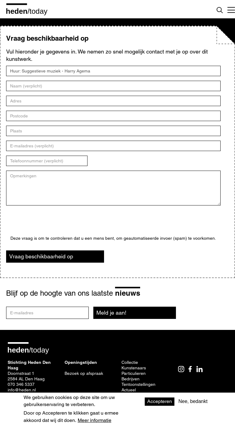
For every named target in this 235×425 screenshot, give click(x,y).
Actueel (128, 389)
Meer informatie (94, 420)
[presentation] (56, 224)
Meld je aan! (111, 312)
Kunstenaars (133, 367)
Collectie (129, 362)
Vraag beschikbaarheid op (41, 256)
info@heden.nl (22, 389)
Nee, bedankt (192, 401)
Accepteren (159, 401)
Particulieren (133, 373)
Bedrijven (130, 378)
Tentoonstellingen (138, 384)
